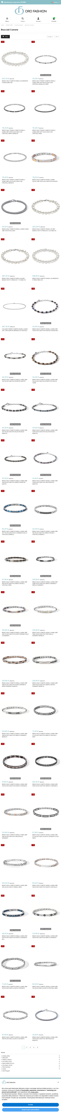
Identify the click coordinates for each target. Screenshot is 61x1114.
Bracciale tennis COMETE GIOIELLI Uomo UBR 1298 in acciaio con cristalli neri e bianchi (13, 132)
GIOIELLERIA (6, 1056)
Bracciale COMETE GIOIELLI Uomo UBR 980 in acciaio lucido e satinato (14, 1037)
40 (57, 36)
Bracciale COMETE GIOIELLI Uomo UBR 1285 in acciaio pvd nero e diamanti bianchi (14, 735)
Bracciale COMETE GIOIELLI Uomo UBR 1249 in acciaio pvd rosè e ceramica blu (14, 937)
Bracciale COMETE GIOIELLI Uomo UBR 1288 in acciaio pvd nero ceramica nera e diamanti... (45, 583)
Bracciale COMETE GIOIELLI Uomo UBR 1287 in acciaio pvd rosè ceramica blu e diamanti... (15, 634)
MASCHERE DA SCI (8, 1063)
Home (3, 1052)
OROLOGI (5, 1058)
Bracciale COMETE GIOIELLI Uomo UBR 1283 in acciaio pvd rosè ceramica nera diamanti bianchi (14, 684)
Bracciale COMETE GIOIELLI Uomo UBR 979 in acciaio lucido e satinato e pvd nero (45, 836)
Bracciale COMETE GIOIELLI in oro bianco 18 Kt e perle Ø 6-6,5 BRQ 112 (44, 229)
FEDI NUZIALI (6, 1067)
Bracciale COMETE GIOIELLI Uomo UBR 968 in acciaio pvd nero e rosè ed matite (14, 482)
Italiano (55, 2)
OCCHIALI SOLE (7, 1061)
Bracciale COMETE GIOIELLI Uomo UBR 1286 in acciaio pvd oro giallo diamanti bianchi (45, 634)
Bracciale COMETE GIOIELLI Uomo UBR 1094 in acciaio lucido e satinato (14, 987)
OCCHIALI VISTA (7, 1065)
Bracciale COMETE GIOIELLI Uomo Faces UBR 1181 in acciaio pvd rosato (45, 180)
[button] (58, 1082)
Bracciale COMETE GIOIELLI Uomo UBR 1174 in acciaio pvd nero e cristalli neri (45, 735)
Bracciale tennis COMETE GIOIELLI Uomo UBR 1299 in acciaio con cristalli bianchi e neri (43, 82)
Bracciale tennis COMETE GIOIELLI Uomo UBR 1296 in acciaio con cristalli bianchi (13, 181)
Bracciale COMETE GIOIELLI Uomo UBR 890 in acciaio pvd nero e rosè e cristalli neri (14, 583)
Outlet (4, 1069)
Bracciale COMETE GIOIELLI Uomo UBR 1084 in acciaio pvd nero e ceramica (45, 785)
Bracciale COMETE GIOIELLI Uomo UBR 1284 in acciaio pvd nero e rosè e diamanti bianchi (45, 684)
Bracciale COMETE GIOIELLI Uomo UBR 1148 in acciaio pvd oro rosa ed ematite (45, 482)
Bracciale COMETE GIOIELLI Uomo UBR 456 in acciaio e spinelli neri (14, 886)
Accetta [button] (30, 1104)
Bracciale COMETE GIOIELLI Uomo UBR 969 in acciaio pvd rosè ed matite (14, 380)
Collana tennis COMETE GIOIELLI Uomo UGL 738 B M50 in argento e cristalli (15, 329)
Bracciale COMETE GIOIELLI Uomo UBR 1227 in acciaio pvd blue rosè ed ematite (14, 431)
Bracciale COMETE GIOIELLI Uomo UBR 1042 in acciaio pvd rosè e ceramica (14, 785)
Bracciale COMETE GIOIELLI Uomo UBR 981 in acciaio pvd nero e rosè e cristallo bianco (45, 533)
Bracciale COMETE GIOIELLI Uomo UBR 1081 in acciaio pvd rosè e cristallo (45, 886)
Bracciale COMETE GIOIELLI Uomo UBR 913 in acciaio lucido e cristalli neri (45, 987)
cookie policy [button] (34, 1092)
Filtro (5, 36)
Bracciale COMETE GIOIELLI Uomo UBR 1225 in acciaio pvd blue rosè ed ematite (45, 431)
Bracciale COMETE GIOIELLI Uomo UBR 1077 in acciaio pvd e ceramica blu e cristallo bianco (14, 533)
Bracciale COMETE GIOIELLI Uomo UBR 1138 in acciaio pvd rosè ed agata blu (45, 329)
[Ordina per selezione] (50, 36)
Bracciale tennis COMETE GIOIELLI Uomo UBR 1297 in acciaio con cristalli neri (43, 132)
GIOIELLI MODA (6, 1059)
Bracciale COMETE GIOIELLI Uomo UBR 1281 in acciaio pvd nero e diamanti (45, 936)
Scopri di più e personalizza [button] (30, 1109)
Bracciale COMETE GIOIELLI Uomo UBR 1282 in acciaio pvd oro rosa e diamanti (14, 836)
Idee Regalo (6, 1071)
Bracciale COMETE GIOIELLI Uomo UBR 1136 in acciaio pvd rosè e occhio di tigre (45, 381)
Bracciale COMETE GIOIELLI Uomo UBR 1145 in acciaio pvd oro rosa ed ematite (45, 1038)
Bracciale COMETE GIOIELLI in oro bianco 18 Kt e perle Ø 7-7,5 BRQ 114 (14, 279)
